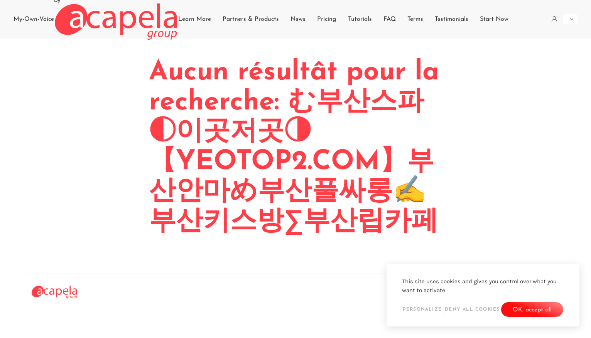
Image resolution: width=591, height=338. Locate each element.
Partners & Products (251, 19)
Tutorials (360, 19)
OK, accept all (532, 310)
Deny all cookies (472, 309)
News (298, 19)
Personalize (422, 309)
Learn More (194, 19)
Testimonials (451, 19)
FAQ (389, 19)
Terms (415, 19)
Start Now (494, 19)
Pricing (326, 19)
